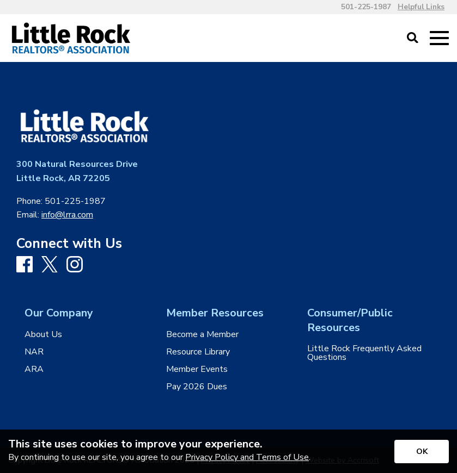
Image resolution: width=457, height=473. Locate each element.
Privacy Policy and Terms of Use (247, 457)
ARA (34, 369)
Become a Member (202, 334)
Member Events (197, 369)
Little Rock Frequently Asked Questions (364, 353)
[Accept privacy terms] (421, 451)
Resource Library (198, 351)
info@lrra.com (67, 215)
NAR (34, 351)
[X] (49, 265)
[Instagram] (74, 265)
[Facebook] (24, 265)
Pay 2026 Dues (196, 386)
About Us (43, 334)
